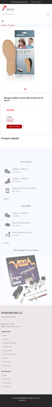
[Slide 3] (29, 305)
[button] (25, 89)
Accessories (7, 386)
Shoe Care (6, 379)
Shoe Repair (7, 382)
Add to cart (14, 126)
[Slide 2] (26, 305)
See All (7, 203)
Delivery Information (9, 343)
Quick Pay (6, 365)
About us (6, 339)
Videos (5, 358)
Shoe (4, 375)
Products (11, 25)
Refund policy (7, 346)
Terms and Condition (10, 354)
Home (3, 25)
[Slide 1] (22, 305)
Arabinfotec (29, 400)
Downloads (6, 362)
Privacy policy (7, 350)
